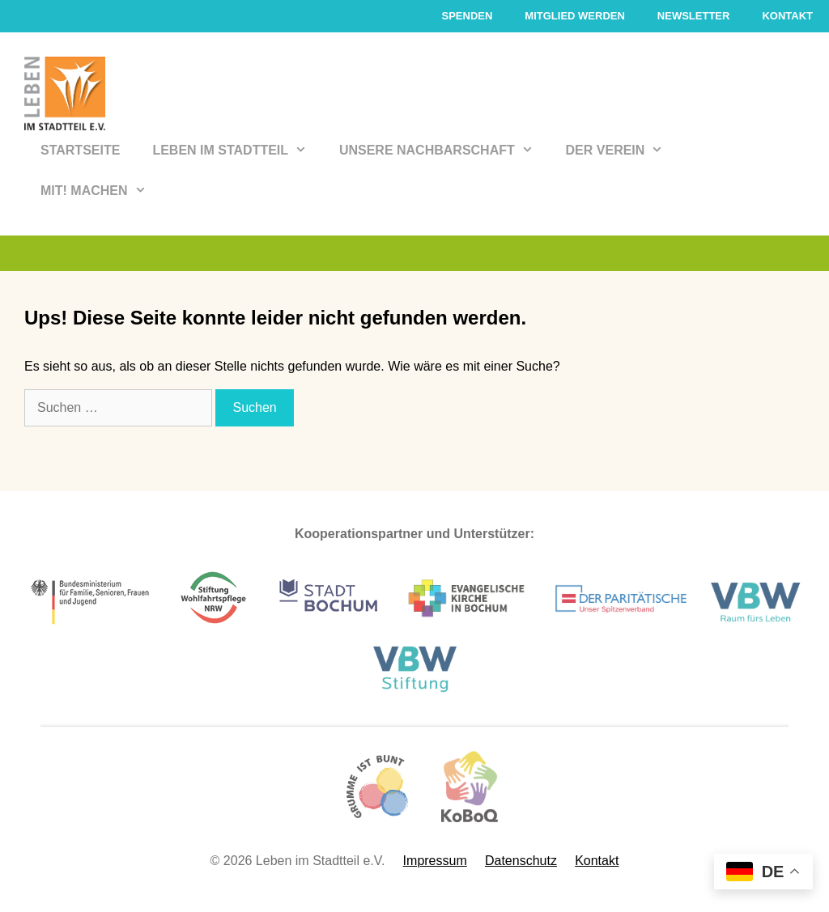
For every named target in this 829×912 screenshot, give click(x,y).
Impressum (435, 860)
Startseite (80, 150)
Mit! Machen (101, 191)
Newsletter (693, 16)
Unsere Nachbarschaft (444, 150)
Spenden (466, 16)
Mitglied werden (575, 16)
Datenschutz (521, 860)
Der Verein (623, 150)
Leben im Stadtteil (237, 150)
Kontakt (787, 16)
